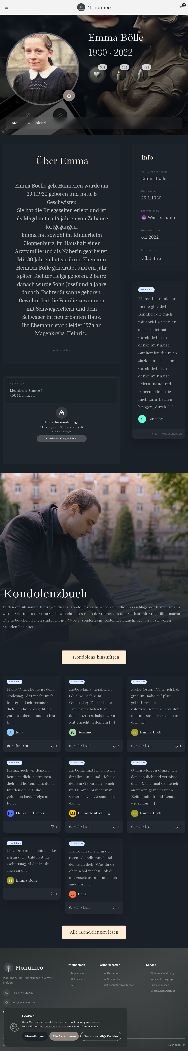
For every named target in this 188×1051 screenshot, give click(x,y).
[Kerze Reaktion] (119, 74)
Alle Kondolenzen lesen (94, 932)
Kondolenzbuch (40, 123)
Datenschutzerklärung (55, 1026)
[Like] (53, 746)
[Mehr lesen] (17, 746)
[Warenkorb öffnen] (181, 7)
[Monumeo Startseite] (94, 7)
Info (13, 123)
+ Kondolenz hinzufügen (94, 657)
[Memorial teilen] (69, 95)
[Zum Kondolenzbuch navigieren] (166, 434)
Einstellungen (35, 1036)
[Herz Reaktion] (97, 74)
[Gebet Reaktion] (141, 74)
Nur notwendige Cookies (101, 1036)
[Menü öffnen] (6, 7)
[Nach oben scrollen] (176, 1045)
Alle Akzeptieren (64, 1036)
